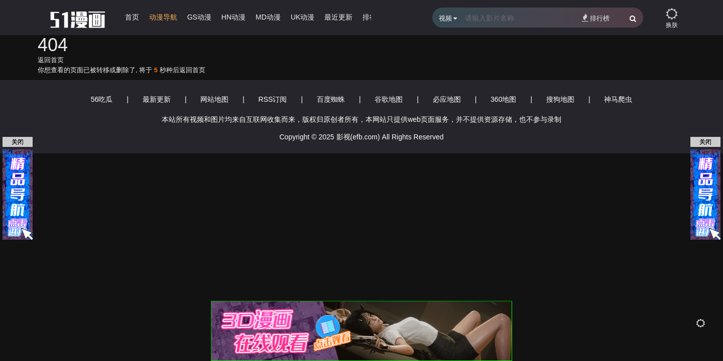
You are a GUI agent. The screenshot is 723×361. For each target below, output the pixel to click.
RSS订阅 (273, 99)
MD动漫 (268, 17)
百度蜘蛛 (331, 99)
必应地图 (447, 99)
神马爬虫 (618, 99)
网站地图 (214, 99)
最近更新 (338, 17)
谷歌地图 (389, 99)
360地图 (503, 99)
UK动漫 (302, 17)
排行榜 (596, 18)
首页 (132, 17)
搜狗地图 (560, 99)
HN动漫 (233, 17)
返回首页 (51, 60)
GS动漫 (199, 17)
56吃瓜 (102, 99)
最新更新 (157, 99)
